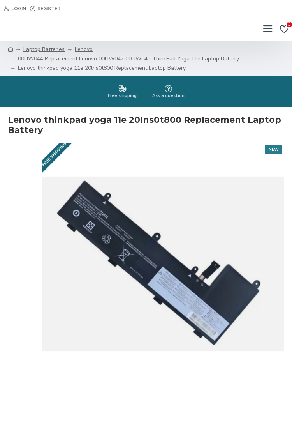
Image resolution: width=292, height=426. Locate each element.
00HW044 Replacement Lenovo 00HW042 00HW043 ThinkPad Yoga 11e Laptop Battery (128, 58)
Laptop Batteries (44, 49)
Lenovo (84, 49)
